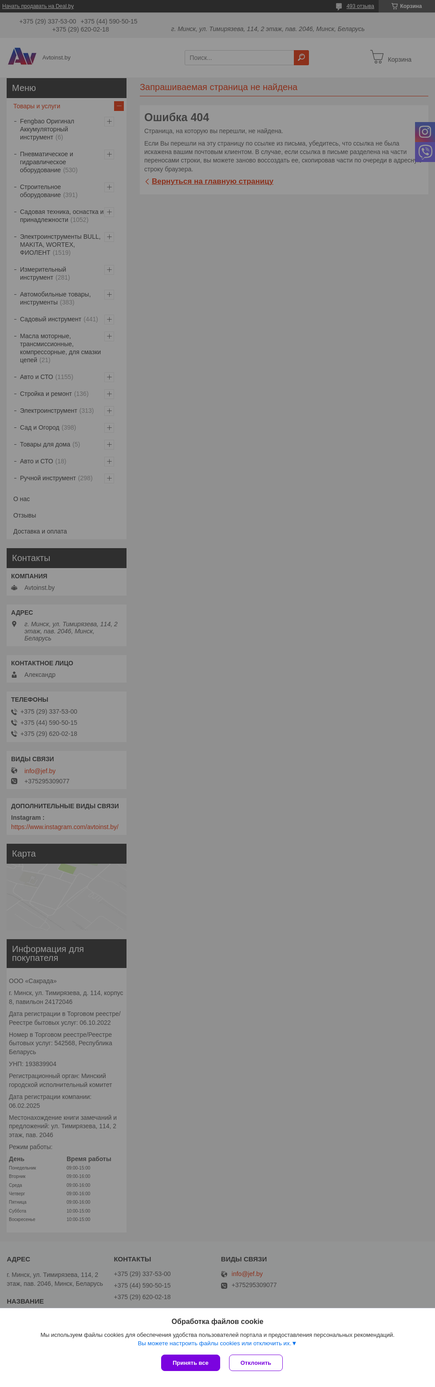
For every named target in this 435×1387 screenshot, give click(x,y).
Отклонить (256, 1362)
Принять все (191, 1362)
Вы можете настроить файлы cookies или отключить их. (214, 1343)
